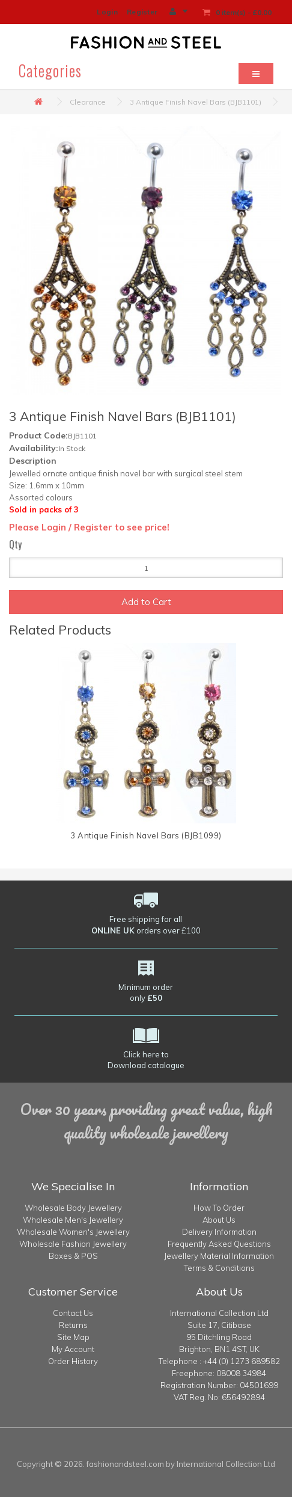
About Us (219, 1220)
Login (107, 11)
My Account (73, 1349)
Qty (15, 544)
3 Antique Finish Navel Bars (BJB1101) (195, 101)
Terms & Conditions (219, 1268)
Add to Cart (146, 601)
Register (142, 11)
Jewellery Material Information (219, 1256)
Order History (73, 1361)
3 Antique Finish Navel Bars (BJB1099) (146, 835)
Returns (73, 1325)
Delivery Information (219, 1232)
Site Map (73, 1337)
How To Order (219, 1208)
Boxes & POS (73, 1256)
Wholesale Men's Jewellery (73, 1220)
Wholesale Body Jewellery (73, 1208)
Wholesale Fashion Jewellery (73, 1244)
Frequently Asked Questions (219, 1244)
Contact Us (73, 1313)
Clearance (88, 101)
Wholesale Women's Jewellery (73, 1232)
